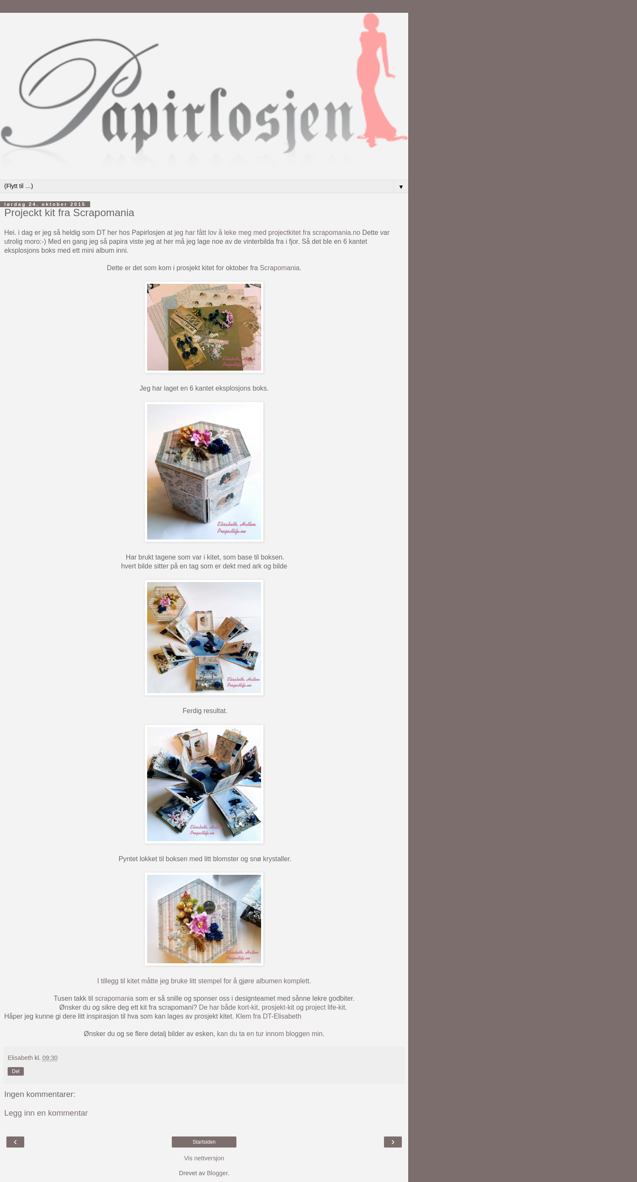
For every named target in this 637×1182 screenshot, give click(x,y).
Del (16, 1071)
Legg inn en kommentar (46, 1112)
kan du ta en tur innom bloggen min (269, 1033)
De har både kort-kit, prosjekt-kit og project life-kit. (274, 1007)
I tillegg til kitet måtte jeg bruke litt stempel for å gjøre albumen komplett (203, 981)
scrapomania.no (337, 232)
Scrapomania (279, 267)
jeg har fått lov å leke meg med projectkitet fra (243, 232)
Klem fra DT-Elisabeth (268, 1016)
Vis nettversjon (204, 1158)
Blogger (217, 1173)
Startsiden (204, 1142)
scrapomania (113, 998)
